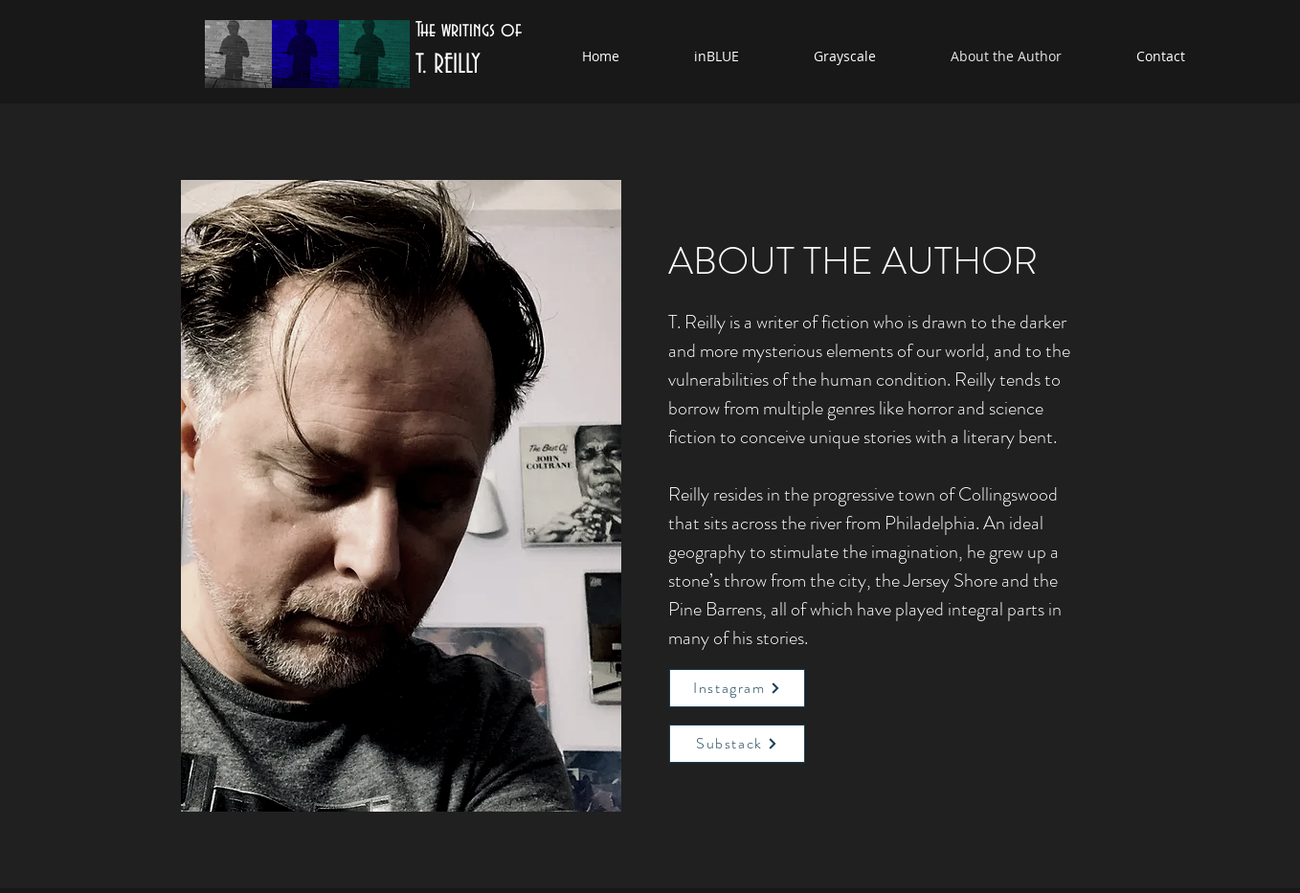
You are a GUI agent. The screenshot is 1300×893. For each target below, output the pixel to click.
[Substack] (737, 744)
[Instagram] (737, 688)
